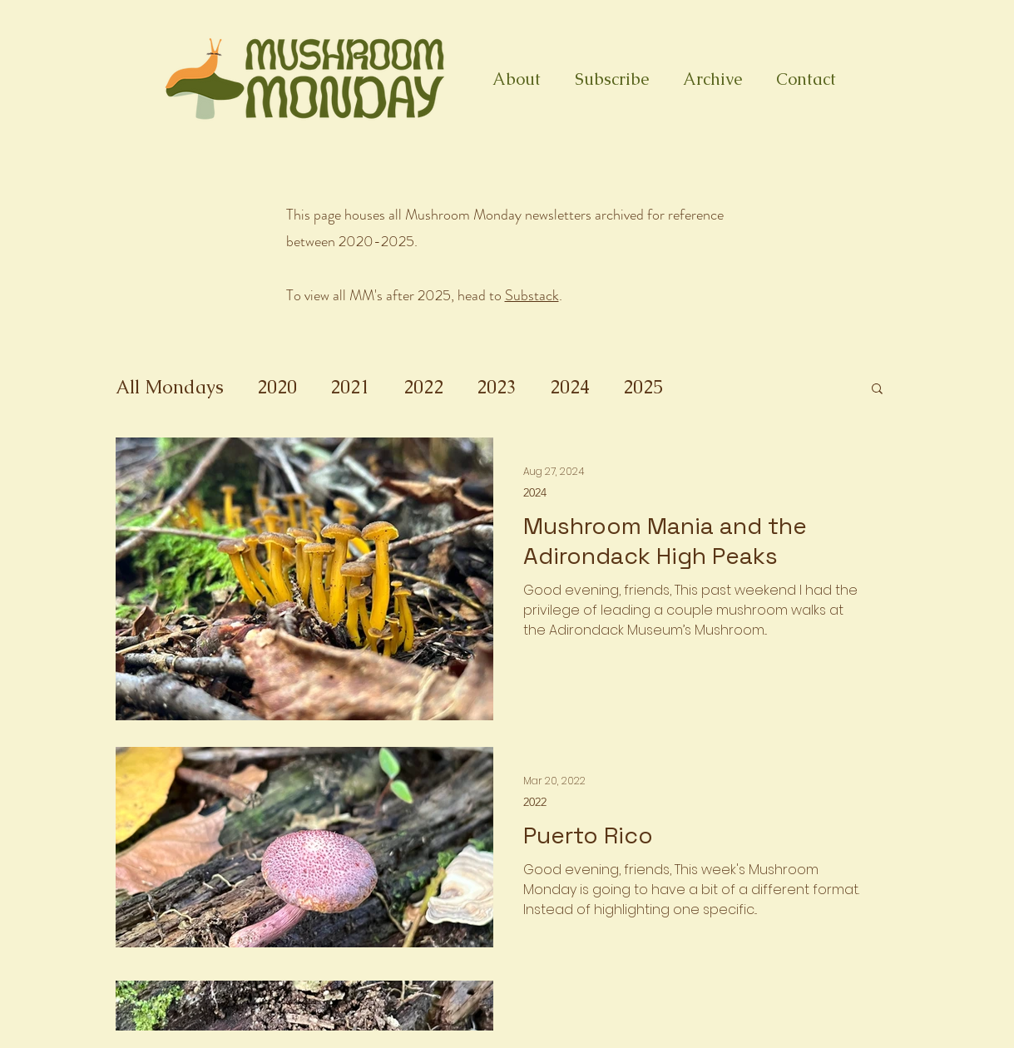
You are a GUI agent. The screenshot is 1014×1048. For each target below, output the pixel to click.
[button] (877, 389)
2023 (497, 387)
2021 (350, 387)
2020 (277, 387)
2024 (570, 387)
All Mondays (170, 387)
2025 (643, 387)
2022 (423, 387)
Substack (532, 295)
